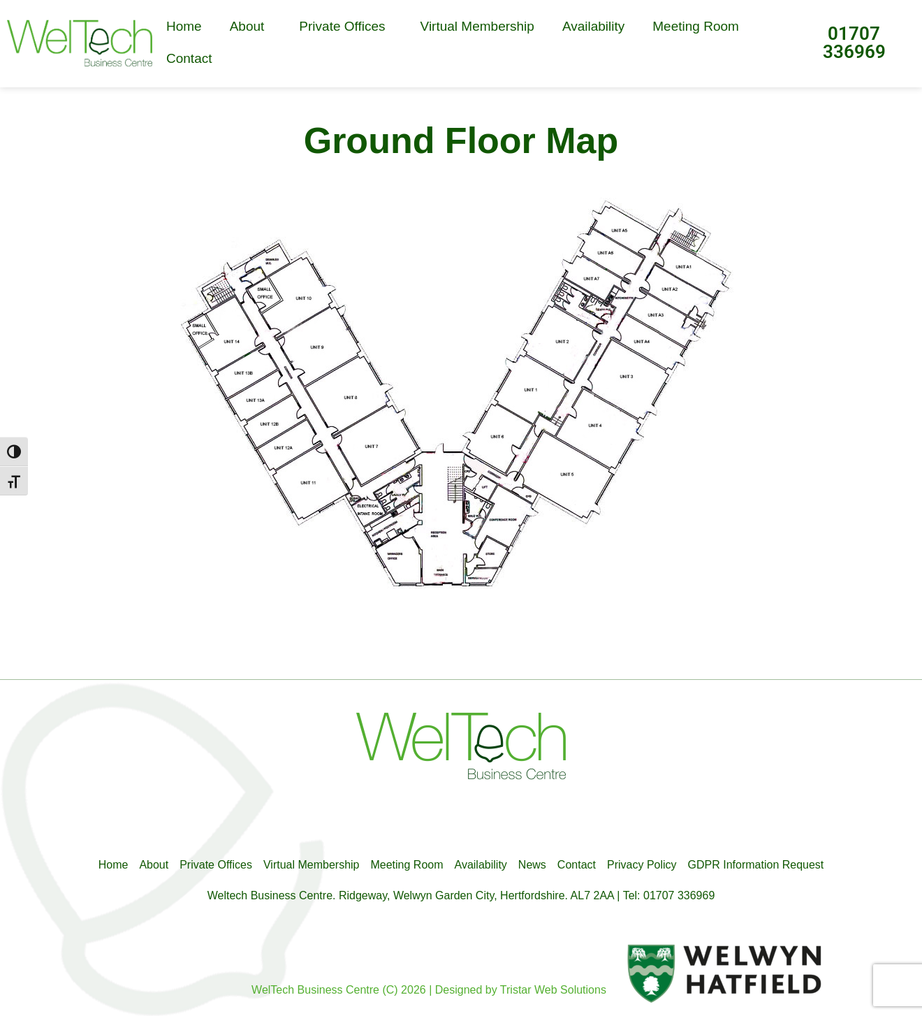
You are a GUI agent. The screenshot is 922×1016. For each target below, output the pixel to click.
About (251, 26)
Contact (189, 58)
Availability (593, 26)
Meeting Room (695, 26)
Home (184, 26)
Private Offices (345, 26)
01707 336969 (854, 42)
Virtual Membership (477, 26)
